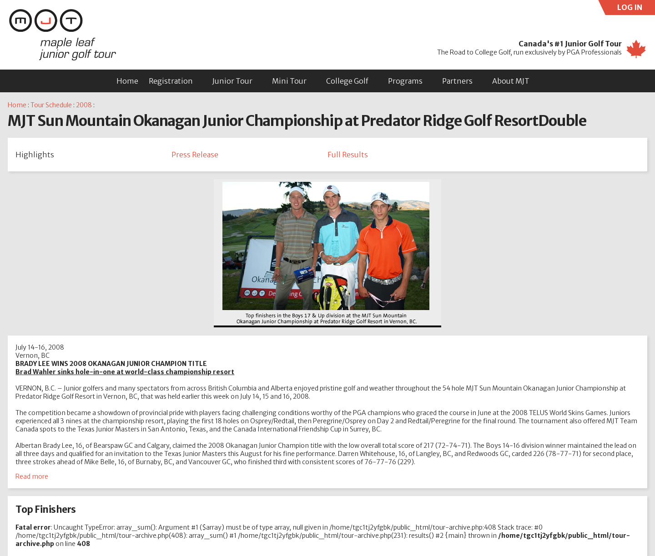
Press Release (194, 154)
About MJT (510, 80)
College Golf (347, 80)
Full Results (348, 154)
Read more (31, 476)
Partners (457, 80)
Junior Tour (232, 80)
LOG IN (636, 9)
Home (127, 80)
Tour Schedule (51, 105)
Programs (405, 80)
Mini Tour (289, 80)
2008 (84, 105)
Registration (171, 80)
